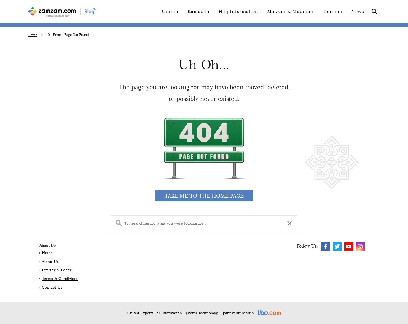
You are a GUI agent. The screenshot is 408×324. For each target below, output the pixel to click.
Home (47, 252)
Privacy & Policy (56, 270)
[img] (325, 246)
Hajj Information (238, 11)
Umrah (170, 11)
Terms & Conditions (60, 278)
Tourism (332, 11)
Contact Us (52, 287)
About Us (50, 261)
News (357, 11)
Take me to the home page (204, 196)
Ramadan (198, 11)
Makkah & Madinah (290, 11)
